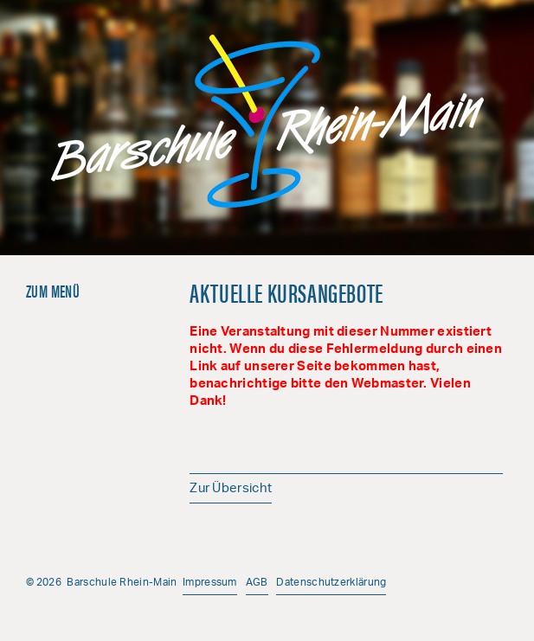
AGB (257, 582)
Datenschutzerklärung (331, 582)
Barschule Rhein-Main (267, 121)
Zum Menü (53, 290)
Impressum (210, 582)
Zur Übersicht (231, 489)
